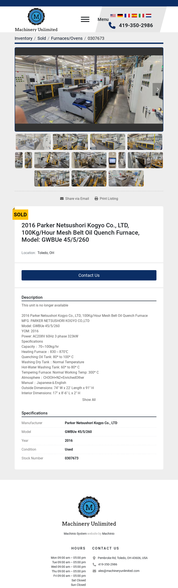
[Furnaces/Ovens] (67, 38)
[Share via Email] (74, 199)
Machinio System (75, 533)
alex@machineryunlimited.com (118, 571)
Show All (89, 400)
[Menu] (85, 19)
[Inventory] (23, 38)
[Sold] (41, 38)
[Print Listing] (106, 199)
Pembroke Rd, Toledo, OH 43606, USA (123, 558)
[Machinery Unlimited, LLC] (89, 510)
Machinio (108, 533)
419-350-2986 (136, 25)
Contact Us (89, 275)
